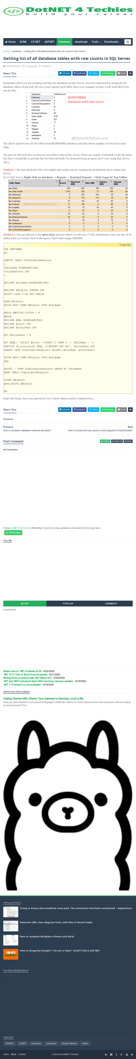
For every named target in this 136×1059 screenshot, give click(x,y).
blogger (105, 441)
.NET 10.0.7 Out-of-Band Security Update (25, 674)
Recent (25, 603)
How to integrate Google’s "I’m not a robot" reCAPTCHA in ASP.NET (60, 950)
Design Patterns (69, 1043)
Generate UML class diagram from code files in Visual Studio (56, 922)
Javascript (51, 1043)
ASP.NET (49, 41)
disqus (128, 441)
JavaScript (80, 41)
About (13, 1054)
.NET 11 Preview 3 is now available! (22, 684)
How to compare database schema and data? (47, 936)
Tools (95, 41)
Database (64, 41)
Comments (111, 603)
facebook (117, 441)
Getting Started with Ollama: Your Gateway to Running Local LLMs (43, 698)
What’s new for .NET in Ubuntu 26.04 (22, 671)
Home (12, 41)
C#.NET (35, 41)
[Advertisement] (63, 28)
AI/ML (23, 41)
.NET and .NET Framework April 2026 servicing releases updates (38, 681)
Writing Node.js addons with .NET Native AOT (27, 678)
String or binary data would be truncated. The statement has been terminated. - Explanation (76, 908)
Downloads (111, 41)
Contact (22, 1054)
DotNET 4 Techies (70, 1054)
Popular (68, 603)
